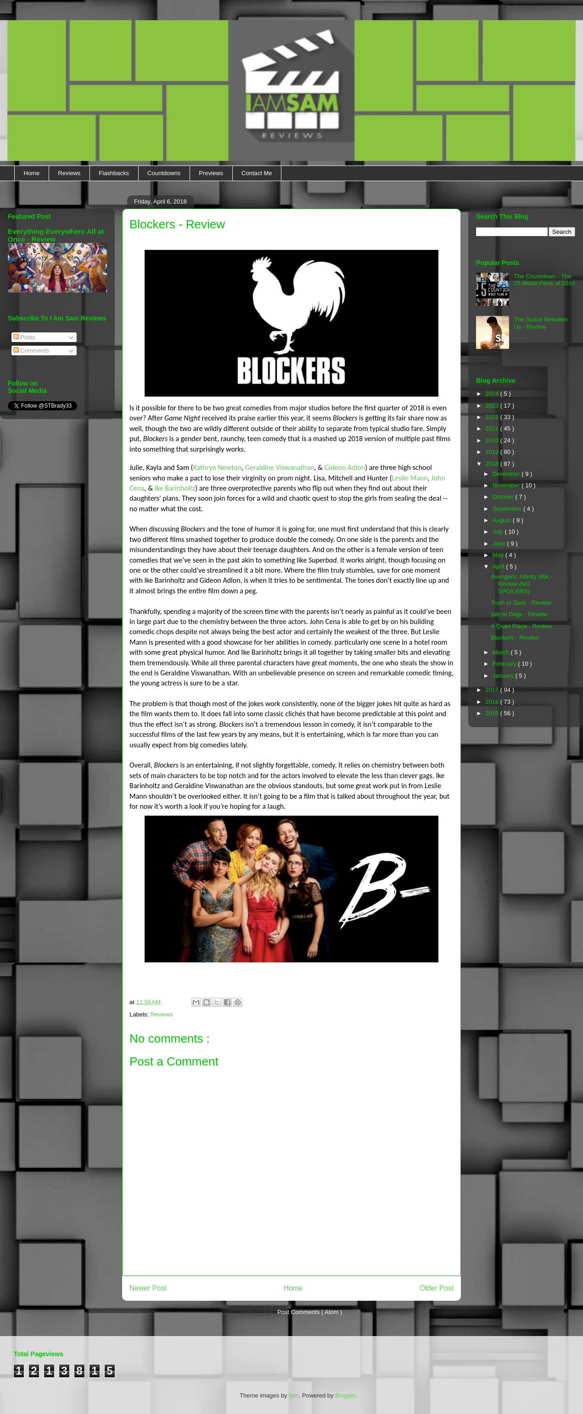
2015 (492, 713)
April (499, 566)
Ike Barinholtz (175, 488)
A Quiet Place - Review (521, 626)
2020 (492, 440)
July (499, 531)
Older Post (437, 1288)
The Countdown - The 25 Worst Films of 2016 (544, 280)
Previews (211, 173)
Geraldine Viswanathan (279, 467)
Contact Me (256, 173)
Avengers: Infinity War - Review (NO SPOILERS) (521, 583)
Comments (31, 350)
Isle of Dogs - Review (519, 614)
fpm (294, 1395)
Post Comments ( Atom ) (309, 1312)
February (505, 663)
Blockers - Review (514, 637)
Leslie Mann (410, 478)
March (502, 652)
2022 (492, 417)
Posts (24, 337)
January (504, 675)
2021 (492, 428)
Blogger (345, 1395)
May (499, 555)
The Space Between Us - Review (540, 323)
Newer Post (148, 1288)
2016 (492, 701)
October (504, 496)
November (507, 485)
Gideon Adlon (344, 467)
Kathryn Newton (217, 467)
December (507, 473)
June (500, 543)
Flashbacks (114, 173)
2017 (492, 689)
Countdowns (163, 173)
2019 (492, 451)
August (503, 520)
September (508, 508)
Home (32, 173)
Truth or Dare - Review (521, 602)
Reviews (69, 173)
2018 (492, 463)
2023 (492, 405)
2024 (492, 393)
